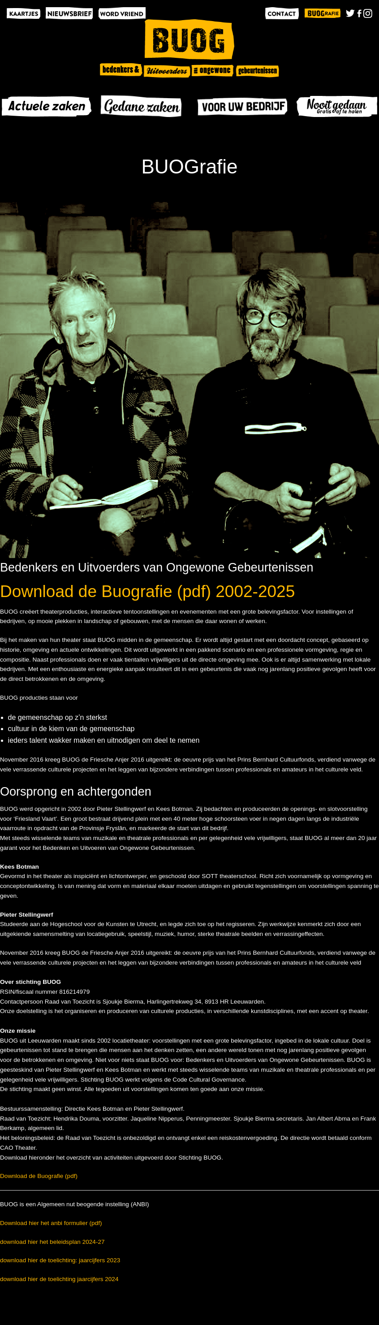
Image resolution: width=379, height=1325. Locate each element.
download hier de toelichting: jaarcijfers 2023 (60, 1260)
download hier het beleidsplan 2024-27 (52, 1241)
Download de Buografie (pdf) (39, 1176)
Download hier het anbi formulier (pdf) (51, 1223)
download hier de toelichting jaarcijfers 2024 (59, 1279)
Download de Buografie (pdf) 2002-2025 (147, 591)
